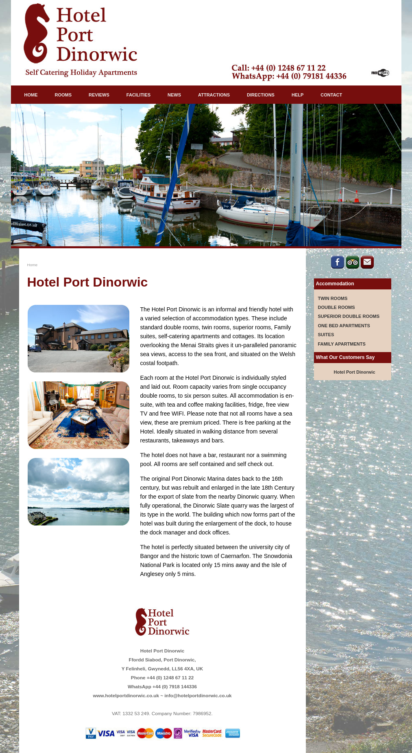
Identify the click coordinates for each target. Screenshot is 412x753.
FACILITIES (138, 94)
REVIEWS (99, 94)
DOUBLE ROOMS (336, 307)
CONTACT (331, 94)
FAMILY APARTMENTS (342, 343)
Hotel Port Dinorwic (354, 372)
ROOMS (63, 94)
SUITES (326, 334)
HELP (297, 94)
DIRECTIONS (261, 94)
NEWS (174, 94)
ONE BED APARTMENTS (344, 325)
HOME (31, 94)
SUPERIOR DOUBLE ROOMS (349, 316)
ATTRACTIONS (214, 94)
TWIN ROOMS (333, 298)
